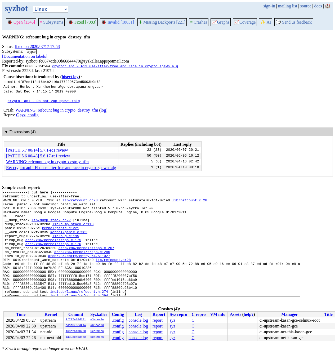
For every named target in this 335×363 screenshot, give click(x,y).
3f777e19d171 (76, 320)
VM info (217, 314)
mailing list (287, 6)
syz (22, 115)
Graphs (220, 22)
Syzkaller (98, 314)
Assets (235, 314)
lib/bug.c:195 (65, 245)
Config (118, 314)
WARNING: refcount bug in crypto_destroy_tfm (56, 110)
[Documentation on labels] (24, 56)
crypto (31, 52)
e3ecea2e (97, 320)
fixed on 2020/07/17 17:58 (37, 46)
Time (20, 314)
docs (318, 6)
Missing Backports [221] (162, 22)
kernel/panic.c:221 (60, 235)
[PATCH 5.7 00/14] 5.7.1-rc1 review (37, 150)
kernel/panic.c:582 (68, 240)
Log (138, 314)
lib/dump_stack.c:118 (72, 231)
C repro (198, 314)
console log (138, 320)
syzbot (16, 8)
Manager (289, 314)
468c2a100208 (76, 331)
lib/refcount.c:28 (80, 202)
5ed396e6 (97, 331)
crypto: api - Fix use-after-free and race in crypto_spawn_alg (115, 66)
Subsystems (51, 22)
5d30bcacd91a (76, 325)
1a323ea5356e (76, 337)
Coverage (245, 22)
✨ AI (265, 22)
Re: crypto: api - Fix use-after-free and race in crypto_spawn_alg (61, 167)
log (103, 110)
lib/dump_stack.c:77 (51, 226)
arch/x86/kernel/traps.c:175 (53, 250)
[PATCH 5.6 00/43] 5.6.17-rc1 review (38, 156)
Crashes (198, 22)
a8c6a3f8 (97, 325)
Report (159, 314)
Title (328, 314)
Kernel (50, 314)
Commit (75, 314)
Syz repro (178, 314)
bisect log (70, 76)
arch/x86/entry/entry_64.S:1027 (79, 269)
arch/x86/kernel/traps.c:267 (86, 259)
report (158, 320)
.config (33, 115)
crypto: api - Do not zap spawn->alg (44, 100)
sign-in (269, 6)
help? (248, 314)
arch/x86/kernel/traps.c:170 (53, 255)
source (305, 6)
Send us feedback (294, 22)
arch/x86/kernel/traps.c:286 (82, 264)
